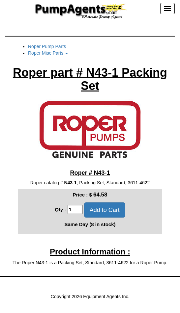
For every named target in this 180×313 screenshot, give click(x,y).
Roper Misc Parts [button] (48, 53)
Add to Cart (105, 210)
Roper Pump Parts (47, 46)
